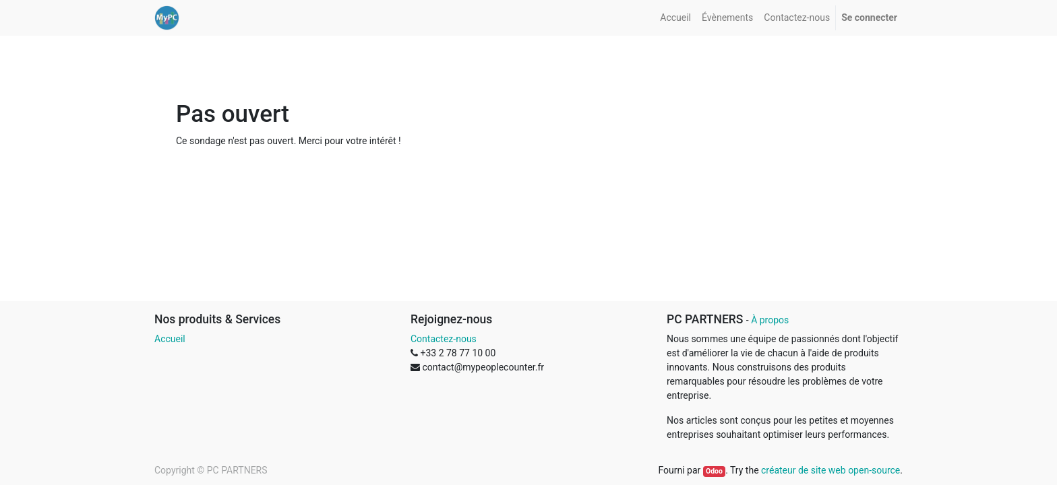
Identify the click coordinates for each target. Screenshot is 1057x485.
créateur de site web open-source (830, 470)
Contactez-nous (444, 338)
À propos (770, 320)
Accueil (169, 338)
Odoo (714, 471)
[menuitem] (675, 17)
